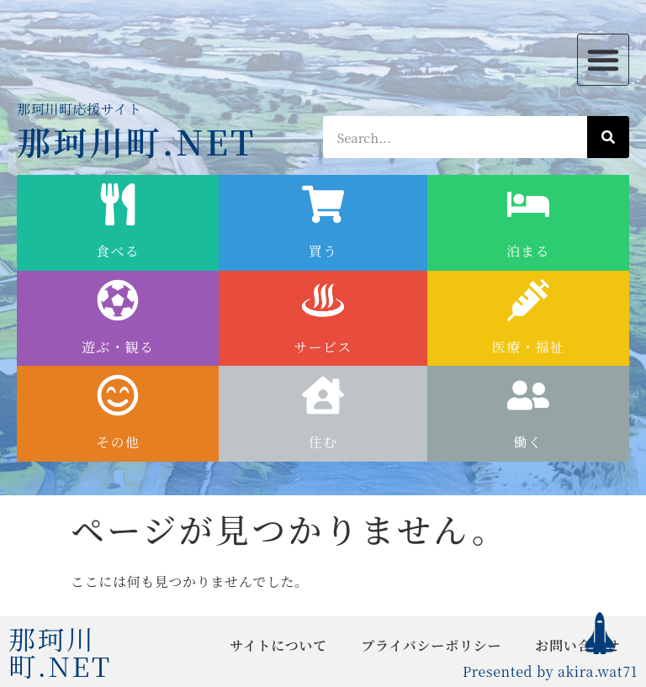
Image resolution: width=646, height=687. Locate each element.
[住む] (323, 395)
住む (323, 442)
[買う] (323, 204)
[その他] (118, 395)
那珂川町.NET (137, 141)
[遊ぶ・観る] (118, 300)
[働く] (528, 395)
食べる (118, 251)
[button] (603, 60)
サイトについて (278, 645)
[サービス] (323, 300)
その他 (118, 442)
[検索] (608, 137)
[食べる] (118, 204)
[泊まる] (528, 204)
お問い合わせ (577, 645)
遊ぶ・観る (118, 347)
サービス (323, 347)
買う (323, 251)
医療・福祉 (528, 347)
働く (528, 442)
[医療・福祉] (528, 300)
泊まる (528, 251)
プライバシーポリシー (431, 645)
